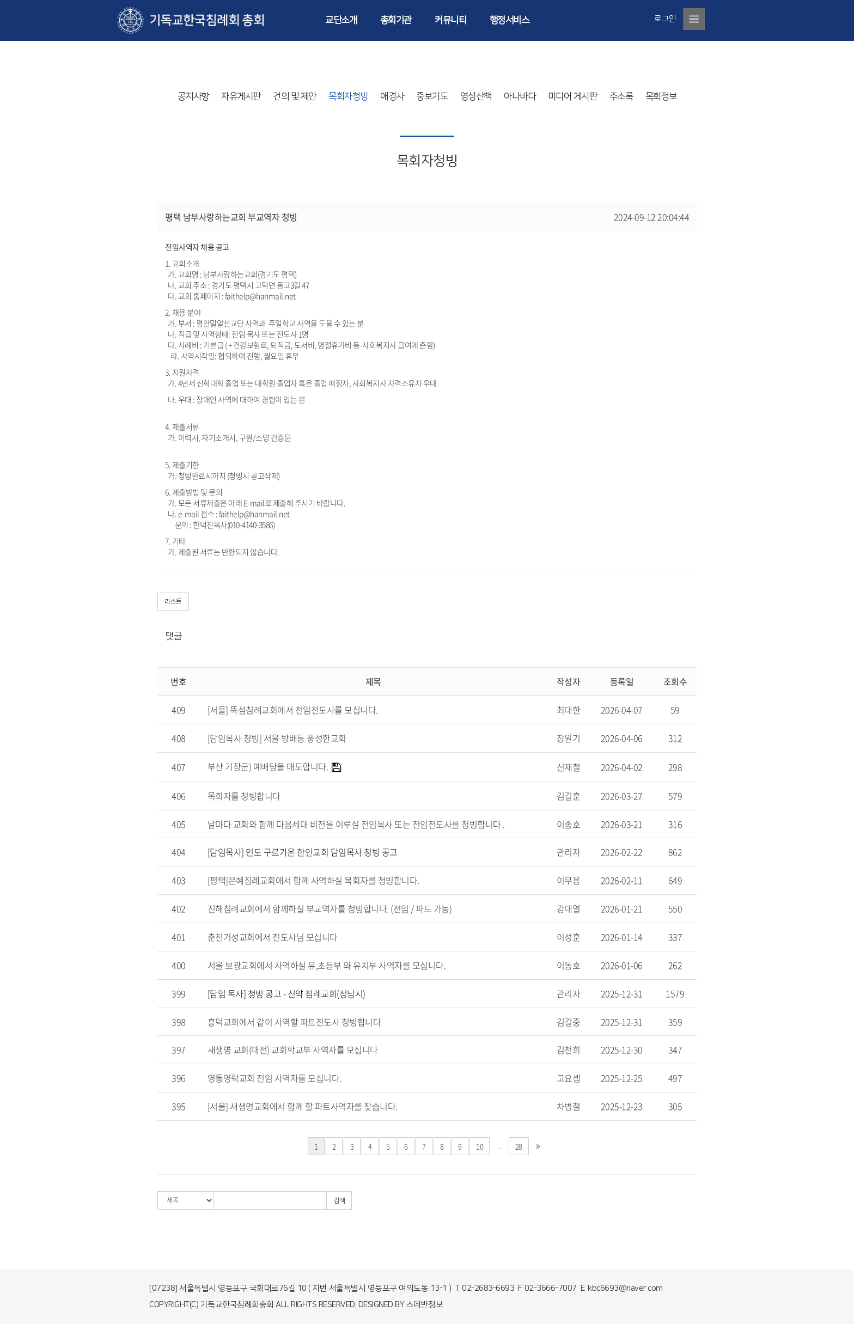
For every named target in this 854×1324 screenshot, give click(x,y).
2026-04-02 (622, 766)
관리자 (569, 851)
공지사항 (193, 96)
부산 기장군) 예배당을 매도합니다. (268, 766)
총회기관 (396, 20)
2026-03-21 (622, 824)
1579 (675, 993)
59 (675, 709)
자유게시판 (241, 96)
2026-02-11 (622, 880)
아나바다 (519, 96)
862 (675, 851)
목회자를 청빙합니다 (244, 795)
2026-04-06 (622, 738)
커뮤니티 (450, 20)
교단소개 (341, 20)
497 (675, 1077)
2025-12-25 (622, 1077)
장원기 (569, 738)
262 (675, 965)
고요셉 (569, 1077)
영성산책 (476, 96)
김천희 (569, 1049)
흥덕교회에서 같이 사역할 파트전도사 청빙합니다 (294, 1021)
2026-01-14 (622, 936)
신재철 (569, 766)
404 (179, 851)
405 (179, 824)
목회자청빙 (348, 96)
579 (675, 795)
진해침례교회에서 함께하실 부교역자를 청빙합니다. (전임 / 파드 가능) (330, 908)
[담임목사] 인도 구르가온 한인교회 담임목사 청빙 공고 (303, 851)
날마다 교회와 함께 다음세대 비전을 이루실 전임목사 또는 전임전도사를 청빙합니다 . (356, 824)
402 (179, 908)
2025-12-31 (622, 993)
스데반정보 (424, 1304)
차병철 (569, 1106)
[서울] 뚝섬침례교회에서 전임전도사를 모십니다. (293, 709)
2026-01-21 (622, 908)
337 (675, 936)
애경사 (392, 96)
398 (179, 1021)
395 (179, 1106)
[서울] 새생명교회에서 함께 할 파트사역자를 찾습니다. (303, 1106)
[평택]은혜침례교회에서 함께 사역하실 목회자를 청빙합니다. (313, 880)
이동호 (569, 965)
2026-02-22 (622, 851)
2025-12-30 (622, 1049)
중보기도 (432, 96)
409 (179, 709)
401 (179, 936)
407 (179, 766)
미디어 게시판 (572, 96)
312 (675, 738)
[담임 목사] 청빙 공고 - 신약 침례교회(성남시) (286, 993)
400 (179, 965)
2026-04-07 (622, 709)
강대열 (569, 908)
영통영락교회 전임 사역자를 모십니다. (274, 1077)
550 (675, 908)
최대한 (569, 709)
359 (675, 1021)
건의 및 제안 (294, 96)
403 (179, 880)
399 (179, 993)
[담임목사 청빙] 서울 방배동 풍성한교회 (277, 738)
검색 (339, 1200)
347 (675, 1049)
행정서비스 (509, 20)
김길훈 (569, 795)
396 (179, 1077)
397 (179, 1049)
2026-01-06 (622, 965)
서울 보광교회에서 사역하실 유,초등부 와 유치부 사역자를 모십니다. (327, 965)
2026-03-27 (622, 795)
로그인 (665, 18)
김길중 (569, 1021)
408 (179, 738)
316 (675, 824)
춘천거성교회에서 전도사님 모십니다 (273, 936)
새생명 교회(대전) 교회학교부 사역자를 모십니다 (293, 1049)
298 (675, 766)
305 (675, 1106)
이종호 (569, 824)
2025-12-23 (622, 1106)
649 (675, 880)
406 (179, 795)
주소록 (621, 96)
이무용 (569, 880)
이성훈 (569, 936)
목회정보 (661, 96)
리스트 (173, 601)
